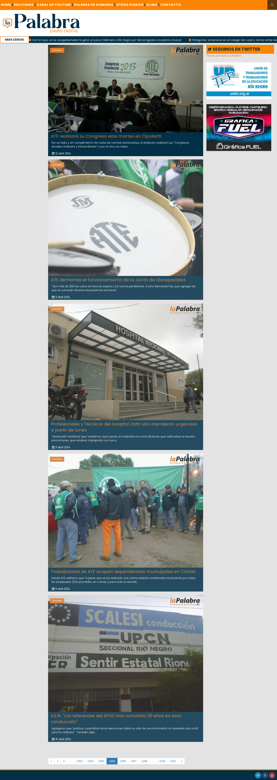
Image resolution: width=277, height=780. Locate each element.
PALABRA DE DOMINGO (94, 5)
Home (7, 5)
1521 (173, 761)
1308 (144, 761)
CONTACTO (170, 5)
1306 (123, 761)
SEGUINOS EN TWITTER (234, 49)
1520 (162, 761)
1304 (101, 761)
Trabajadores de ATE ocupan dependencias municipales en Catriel (123, 569)
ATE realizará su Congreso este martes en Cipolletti (106, 136)
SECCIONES (25, 5)
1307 (134, 761)
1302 (80, 761)
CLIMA (152, 5)
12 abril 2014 (61, 153)
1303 (90, 761)
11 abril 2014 (61, 294)
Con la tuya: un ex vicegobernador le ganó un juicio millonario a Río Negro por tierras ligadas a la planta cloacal (109, 40)
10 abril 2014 (61, 736)
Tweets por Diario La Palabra (223, 55)
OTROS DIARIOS (130, 5)
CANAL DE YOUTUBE (55, 5)
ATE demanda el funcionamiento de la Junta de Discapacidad (118, 277)
